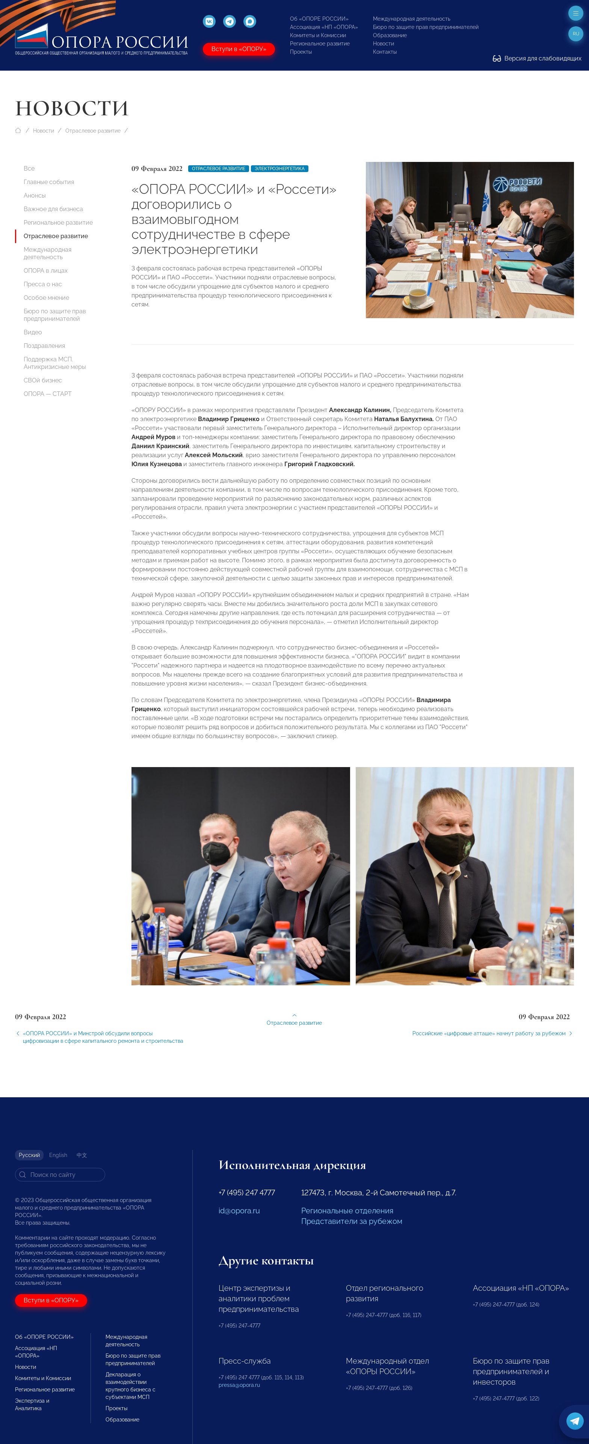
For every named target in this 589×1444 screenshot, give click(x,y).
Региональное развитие (320, 44)
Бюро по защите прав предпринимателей (426, 27)
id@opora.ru (239, 1210)
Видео (33, 332)
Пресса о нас (43, 284)
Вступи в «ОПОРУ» (238, 49)
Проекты (301, 52)
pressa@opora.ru (239, 1385)
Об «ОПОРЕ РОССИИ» (319, 19)
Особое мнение (46, 297)
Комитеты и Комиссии (318, 35)
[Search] (60, 1174)
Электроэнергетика (280, 168)
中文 (82, 1155)
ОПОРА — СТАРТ (48, 393)
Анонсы (35, 195)
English (58, 1155)
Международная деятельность (411, 19)
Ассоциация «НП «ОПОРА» (324, 27)
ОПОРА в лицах (46, 270)
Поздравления (44, 345)
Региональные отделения (347, 1210)
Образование (390, 35)
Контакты (385, 52)
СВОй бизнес (43, 380)
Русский (29, 1155)
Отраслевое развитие (93, 131)
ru (576, 33)
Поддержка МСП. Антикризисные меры (55, 363)
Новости (383, 44)
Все (29, 168)
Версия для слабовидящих (537, 58)
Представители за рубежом (351, 1221)
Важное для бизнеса (53, 209)
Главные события (49, 182)
